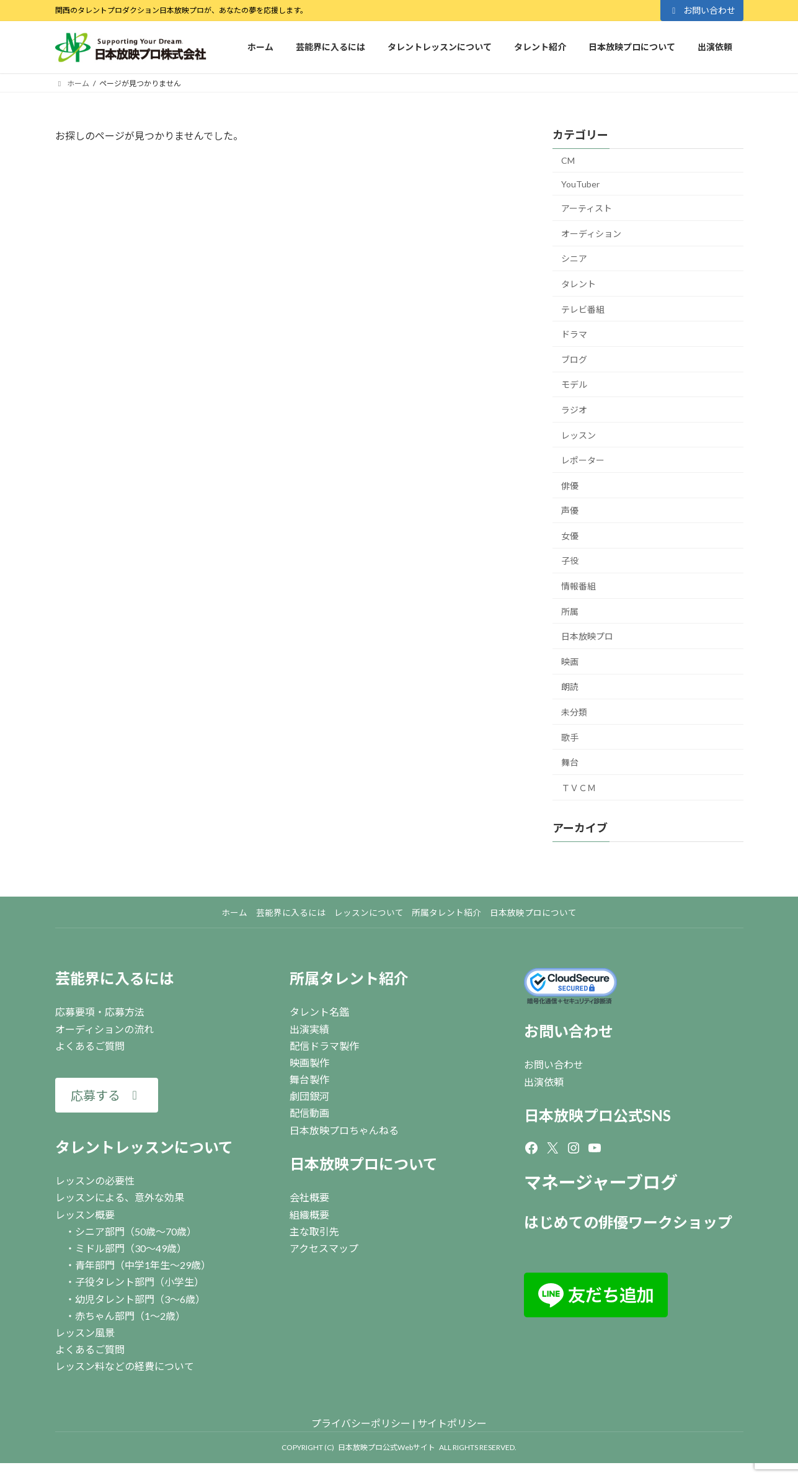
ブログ (574, 359)
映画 (570, 661)
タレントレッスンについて (144, 1147)
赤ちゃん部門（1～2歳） (130, 1316)
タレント (578, 284)
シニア (574, 258)
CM (568, 160)
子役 (570, 560)
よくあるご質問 (90, 1046)
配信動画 (309, 1113)
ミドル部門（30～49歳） (131, 1248)
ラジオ (574, 410)
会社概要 (309, 1197)
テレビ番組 (583, 308)
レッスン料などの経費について (124, 1366)
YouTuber (580, 184)
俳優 (570, 485)
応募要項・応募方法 (99, 1012)
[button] (106, 1095)
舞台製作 (309, 1079)
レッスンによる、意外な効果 (119, 1197)
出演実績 (309, 1029)
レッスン (578, 434)
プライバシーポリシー (360, 1423)
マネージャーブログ (601, 1182)
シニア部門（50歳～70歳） (136, 1231)
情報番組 (578, 586)
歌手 (570, 737)
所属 (570, 611)
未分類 (574, 712)
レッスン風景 (85, 1332)
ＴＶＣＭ (578, 787)
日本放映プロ (587, 636)
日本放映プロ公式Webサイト (386, 1447)
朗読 (570, 686)
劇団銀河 (309, 1096)
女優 (570, 536)
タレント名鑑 (319, 1012)
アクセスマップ (324, 1248)
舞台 (570, 762)
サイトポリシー (452, 1423)
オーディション (591, 233)
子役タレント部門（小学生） (139, 1282)
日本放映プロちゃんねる (344, 1130)
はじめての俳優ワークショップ (628, 1222)
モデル (574, 384)
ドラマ (574, 334)
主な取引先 (314, 1231)
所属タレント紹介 (349, 978)
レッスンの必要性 (95, 1180)
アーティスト (586, 208)
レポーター (583, 460)
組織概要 (309, 1214)
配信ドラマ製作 (324, 1046)
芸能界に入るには (114, 978)
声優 (570, 510)
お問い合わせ (701, 10)
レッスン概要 (85, 1214)
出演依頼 (544, 1082)
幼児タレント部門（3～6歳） (140, 1299)
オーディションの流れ (104, 1029)
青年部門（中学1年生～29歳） (143, 1265)
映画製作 (309, 1062)
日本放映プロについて (364, 1164)
